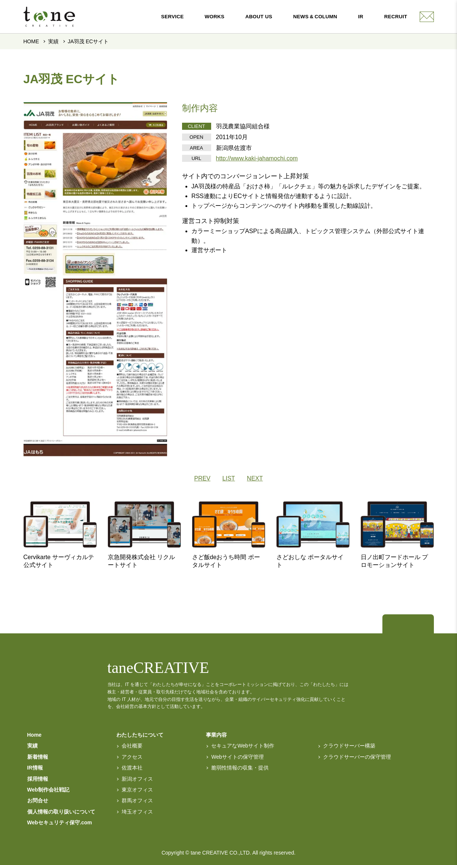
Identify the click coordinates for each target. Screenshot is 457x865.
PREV (202, 478)
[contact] (427, 17)
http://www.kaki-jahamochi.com (257, 158)
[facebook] (418, 624)
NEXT (255, 478)
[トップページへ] (397, 624)
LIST (228, 478)
